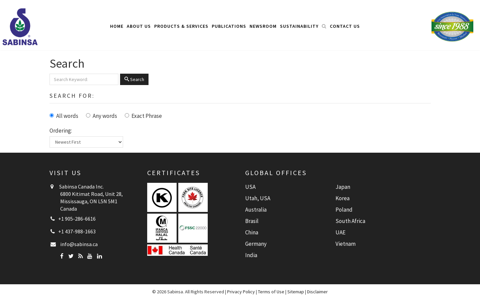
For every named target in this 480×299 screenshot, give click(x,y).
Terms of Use (271, 292)
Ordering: (61, 130)
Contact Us (345, 26)
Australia (256, 209)
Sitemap (295, 292)
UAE (340, 232)
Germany (256, 243)
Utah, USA (257, 198)
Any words (105, 116)
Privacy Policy (241, 292)
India (251, 255)
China (251, 232)
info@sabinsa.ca (79, 244)
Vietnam (345, 243)
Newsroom (263, 26)
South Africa (350, 221)
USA (250, 187)
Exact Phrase (146, 116)
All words (67, 116)
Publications (229, 26)
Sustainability (299, 26)
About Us (139, 26)
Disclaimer (317, 292)
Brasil (252, 221)
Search (134, 79)
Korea (342, 198)
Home (116, 26)
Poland (344, 209)
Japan (342, 187)
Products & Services (181, 26)
